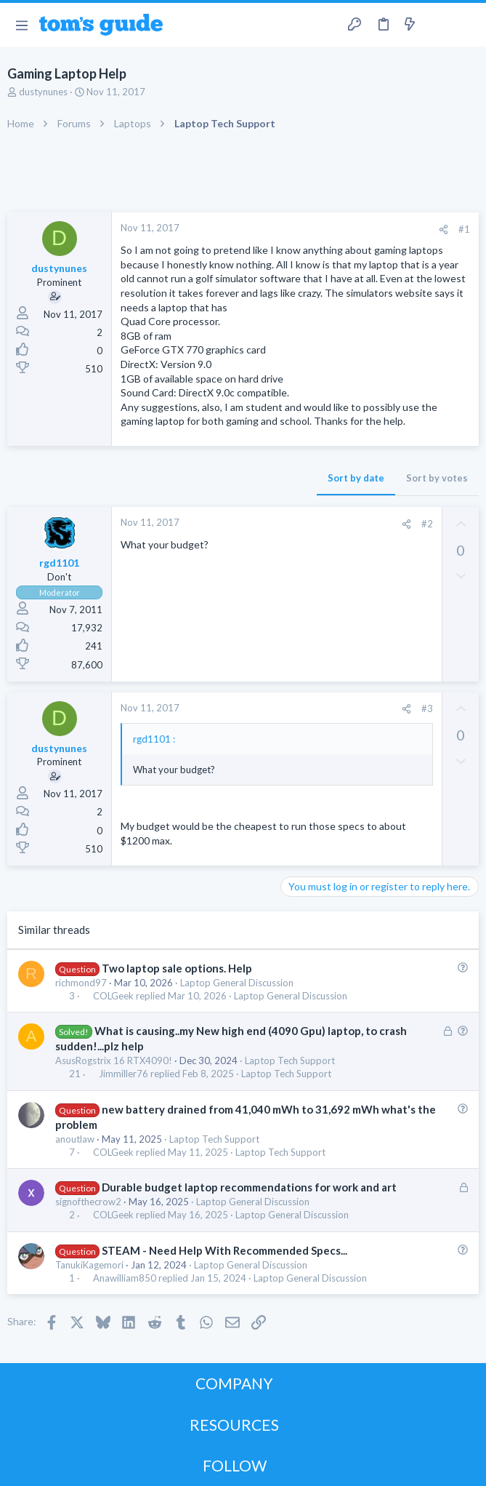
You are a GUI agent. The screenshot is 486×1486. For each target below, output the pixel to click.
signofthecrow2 (88, 1201)
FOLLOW (235, 1465)
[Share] (443, 229)
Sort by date (356, 478)
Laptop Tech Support (290, 1060)
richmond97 (81, 982)
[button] (21, 24)
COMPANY (234, 1383)
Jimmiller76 (123, 1074)
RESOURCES (234, 1424)
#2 (427, 524)
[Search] (466, 25)
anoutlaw (74, 1139)
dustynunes (43, 91)
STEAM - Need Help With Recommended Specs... (224, 1250)
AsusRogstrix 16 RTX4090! (113, 1060)
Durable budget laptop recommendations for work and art (249, 1187)
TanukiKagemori (89, 1265)
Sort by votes (437, 478)
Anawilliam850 (124, 1278)
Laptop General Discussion (236, 982)
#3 (427, 708)
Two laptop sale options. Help (177, 968)
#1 (464, 229)
